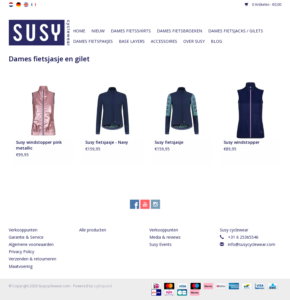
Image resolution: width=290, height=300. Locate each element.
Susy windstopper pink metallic (39, 145)
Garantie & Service (26, 237)
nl (11, 4)
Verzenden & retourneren (32, 259)
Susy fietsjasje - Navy (106, 142)
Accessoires (164, 41)
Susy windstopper (242, 142)
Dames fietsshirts (131, 31)
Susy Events (160, 244)
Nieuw (98, 31)
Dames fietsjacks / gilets (235, 31)
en (26, 4)
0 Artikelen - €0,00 (263, 4)
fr (33, 4)
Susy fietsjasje (169, 142)
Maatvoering (20, 266)
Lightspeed (103, 286)
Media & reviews (165, 237)
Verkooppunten (23, 230)
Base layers (132, 41)
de (18, 4)
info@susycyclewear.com (251, 244)
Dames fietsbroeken (179, 31)
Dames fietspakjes (93, 41)
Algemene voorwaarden (31, 244)
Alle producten (92, 230)
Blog (216, 41)
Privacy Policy (21, 251)
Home (79, 31)
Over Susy (194, 41)
